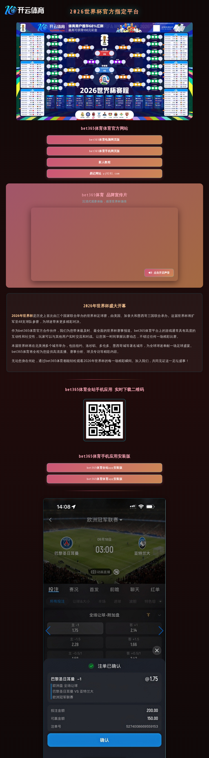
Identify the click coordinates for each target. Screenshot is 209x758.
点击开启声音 (159, 239)
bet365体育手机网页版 (80, 140)
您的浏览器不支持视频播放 (104, 210)
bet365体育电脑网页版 (33, 140)
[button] (48, 590)
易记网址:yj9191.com (176, 140)
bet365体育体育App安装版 (128, 436)
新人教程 (128, 140)
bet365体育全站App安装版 (80, 436)
